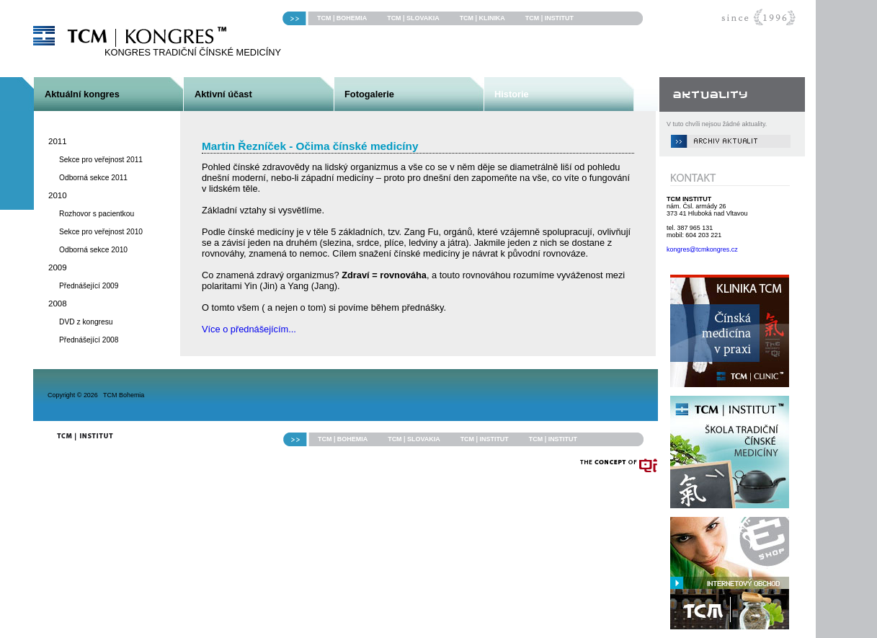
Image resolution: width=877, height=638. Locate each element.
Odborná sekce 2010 (93, 250)
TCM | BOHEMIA (342, 18)
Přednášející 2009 (89, 286)
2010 (57, 195)
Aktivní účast (223, 94)
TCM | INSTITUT (549, 18)
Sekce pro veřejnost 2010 (101, 232)
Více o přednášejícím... (249, 329)
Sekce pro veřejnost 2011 (101, 160)
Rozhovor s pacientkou (96, 214)
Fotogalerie (369, 94)
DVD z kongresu (86, 322)
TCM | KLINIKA (482, 18)
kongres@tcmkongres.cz (702, 249)
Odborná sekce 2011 (93, 178)
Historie (511, 94)
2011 (57, 141)
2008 (57, 303)
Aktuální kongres (82, 94)
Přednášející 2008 (89, 340)
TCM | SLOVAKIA (413, 18)
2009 (57, 267)
